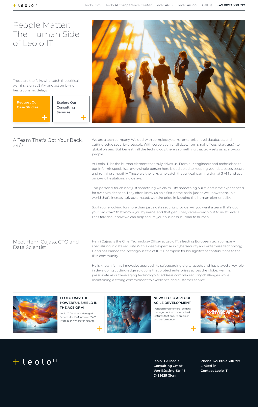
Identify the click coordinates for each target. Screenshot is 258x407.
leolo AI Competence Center (129, 5)
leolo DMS (93, 5)
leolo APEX (165, 5)
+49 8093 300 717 (231, 5)
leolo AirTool (187, 5)
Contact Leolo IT (214, 371)
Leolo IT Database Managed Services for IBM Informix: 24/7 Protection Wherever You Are (78, 317)
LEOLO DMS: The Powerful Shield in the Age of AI (79, 303)
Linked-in (208, 366)
